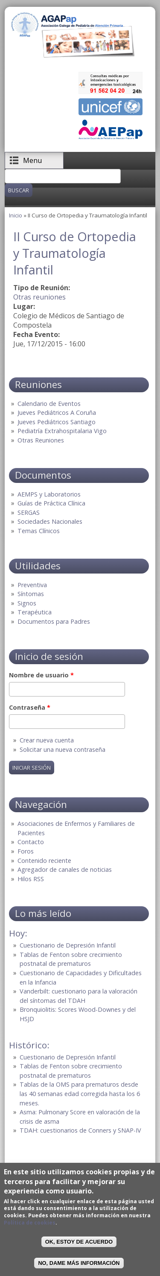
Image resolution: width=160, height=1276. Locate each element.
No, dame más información (78, 1263)
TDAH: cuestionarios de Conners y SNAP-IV (80, 1130)
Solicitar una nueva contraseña (62, 749)
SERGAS (28, 512)
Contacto (30, 842)
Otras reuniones (39, 297)
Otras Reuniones (40, 440)
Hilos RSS (30, 879)
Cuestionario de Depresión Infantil (68, 945)
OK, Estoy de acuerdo (79, 1242)
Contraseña (29, 707)
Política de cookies (29, 1222)
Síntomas (30, 594)
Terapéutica (34, 612)
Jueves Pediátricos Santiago (56, 422)
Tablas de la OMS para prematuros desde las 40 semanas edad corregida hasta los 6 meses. (80, 1093)
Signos (26, 603)
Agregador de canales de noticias (64, 869)
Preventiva (32, 585)
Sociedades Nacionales (49, 521)
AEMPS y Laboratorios (49, 494)
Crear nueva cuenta (47, 740)
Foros (25, 851)
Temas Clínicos (38, 531)
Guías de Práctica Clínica (51, 503)
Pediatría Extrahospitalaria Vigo (62, 431)
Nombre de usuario (41, 675)
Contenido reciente (44, 860)
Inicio (15, 215)
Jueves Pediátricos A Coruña (56, 412)
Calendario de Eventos (49, 404)
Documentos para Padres (53, 621)
